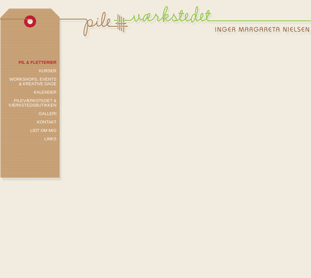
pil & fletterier (37, 62)
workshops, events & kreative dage (32, 81)
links (50, 139)
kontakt (46, 122)
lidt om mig (43, 130)
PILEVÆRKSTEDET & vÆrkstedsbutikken (32, 103)
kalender (45, 92)
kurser (47, 71)
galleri (47, 113)
